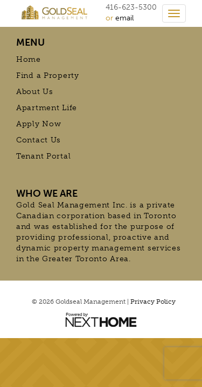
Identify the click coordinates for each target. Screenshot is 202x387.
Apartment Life (46, 107)
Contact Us (38, 140)
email (124, 18)
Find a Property (47, 75)
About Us (34, 91)
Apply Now (38, 123)
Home (28, 59)
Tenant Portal (43, 156)
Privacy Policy (153, 301)
